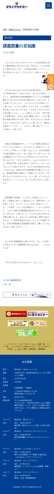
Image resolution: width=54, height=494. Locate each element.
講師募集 (41, 349)
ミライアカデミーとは (27, 344)
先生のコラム (15, 29)
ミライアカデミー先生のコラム (23, 347)
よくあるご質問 (21, 349)
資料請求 (32, 349)
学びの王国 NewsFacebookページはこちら (24, 262)
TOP (5, 29)
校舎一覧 (41, 344)
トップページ (11, 344)
